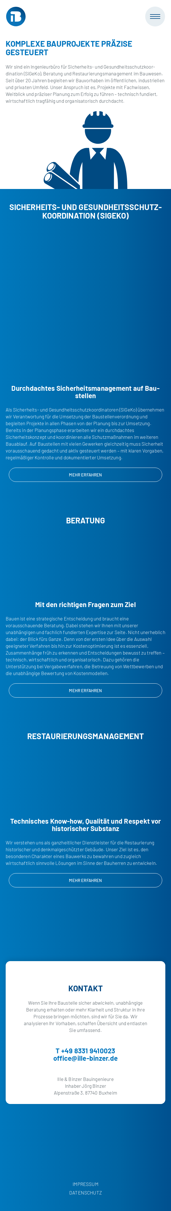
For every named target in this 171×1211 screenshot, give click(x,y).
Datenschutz (85, 1192)
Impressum (85, 1184)
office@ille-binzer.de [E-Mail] (85, 1058)
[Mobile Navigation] (155, 16)
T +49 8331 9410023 (85, 1050)
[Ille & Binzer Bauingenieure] (16, 16)
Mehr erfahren (85, 474)
